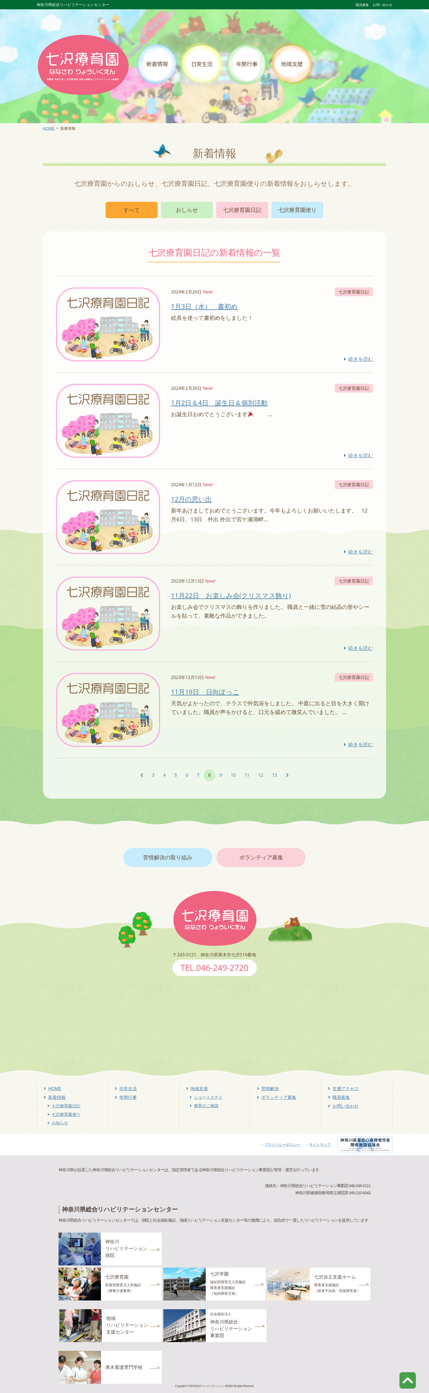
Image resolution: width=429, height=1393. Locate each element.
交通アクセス (345, 1089)
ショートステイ (208, 1097)
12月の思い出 (191, 498)
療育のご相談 (206, 1105)
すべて (131, 210)
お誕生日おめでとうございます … (222, 414)
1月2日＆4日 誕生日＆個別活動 (219, 402)
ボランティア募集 (261, 857)
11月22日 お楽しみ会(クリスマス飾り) (231, 595)
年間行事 (128, 1097)
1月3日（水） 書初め (204, 306)
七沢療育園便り (297, 210)
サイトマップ (320, 1144)
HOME (54, 1089)
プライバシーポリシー (282, 1144)
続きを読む (360, 359)
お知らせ (60, 1123)
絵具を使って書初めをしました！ (212, 317)
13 (274, 775)
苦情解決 (270, 1089)
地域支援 (199, 1089)
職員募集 (362, 4)
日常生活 (128, 1089)
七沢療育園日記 (242, 210)
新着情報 (57, 1097)
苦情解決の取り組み (167, 857)
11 (247, 775)
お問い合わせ (382, 4)
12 (260, 775)
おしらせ (187, 210)
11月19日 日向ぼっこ (205, 691)
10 (233, 775)
